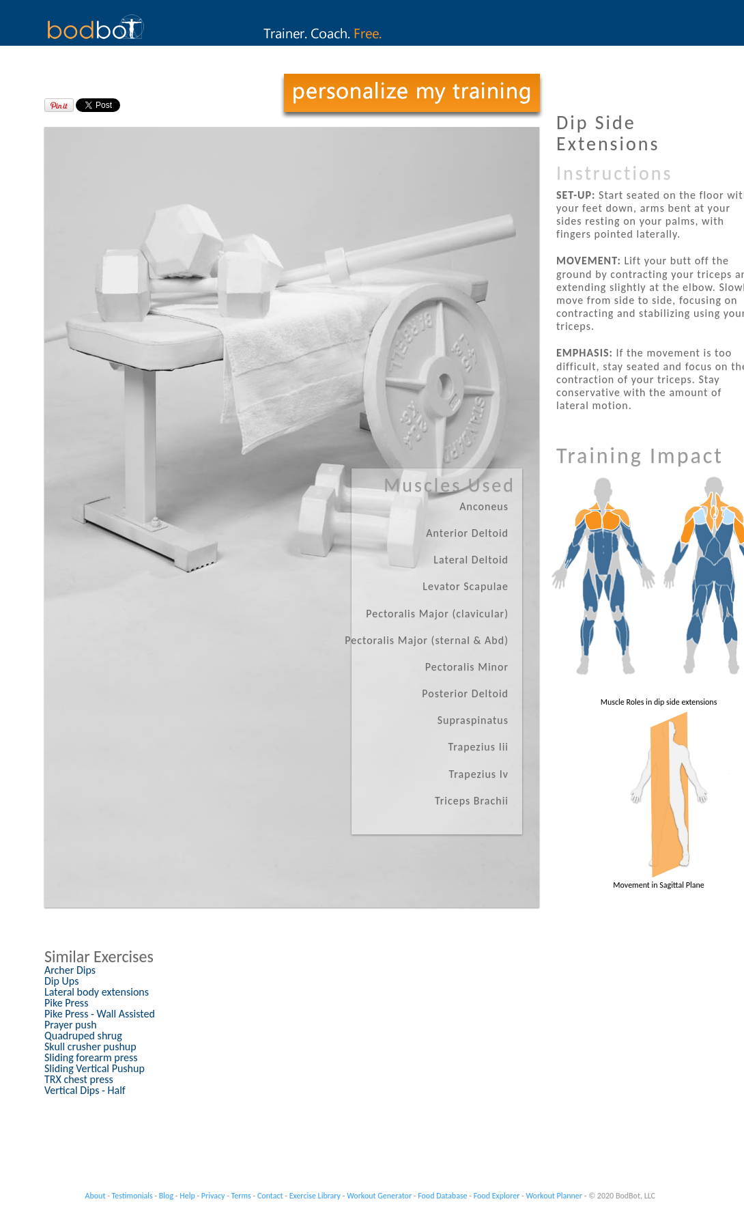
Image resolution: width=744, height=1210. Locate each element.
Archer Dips (70, 969)
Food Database (442, 1195)
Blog (166, 1195)
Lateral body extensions (96, 991)
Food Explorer (497, 1195)
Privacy (213, 1195)
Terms (241, 1195)
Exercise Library (315, 1195)
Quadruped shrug (83, 1035)
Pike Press (66, 1002)
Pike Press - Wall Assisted (99, 1013)
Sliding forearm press (91, 1057)
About (95, 1195)
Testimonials (132, 1195)
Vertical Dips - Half (85, 1090)
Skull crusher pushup (90, 1046)
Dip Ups (61, 980)
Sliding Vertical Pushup (94, 1068)
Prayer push (70, 1024)
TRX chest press (78, 1079)
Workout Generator (379, 1195)
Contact (270, 1195)
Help (187, 1195)
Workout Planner (554, 1195)
